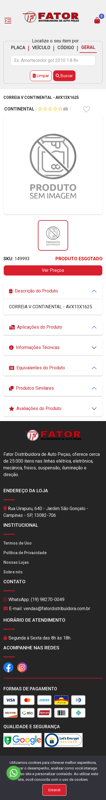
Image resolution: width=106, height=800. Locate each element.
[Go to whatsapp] (14, 773)
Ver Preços (53, 270)
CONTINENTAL (19, 109)
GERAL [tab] (88, 47)
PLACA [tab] (18, 47)
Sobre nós (13, 572)
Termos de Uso (17, 543)
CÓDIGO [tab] (65, 47)
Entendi (54, 790)
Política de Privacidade (25, 552)
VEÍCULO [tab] (41, 47)
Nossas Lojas (16, 562)
